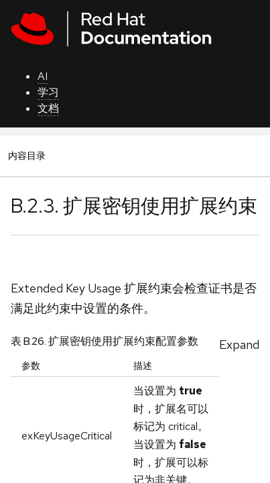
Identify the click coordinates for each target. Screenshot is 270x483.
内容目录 (26, 155)
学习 (48, 92)
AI (43, 76)
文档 (48, 108)
